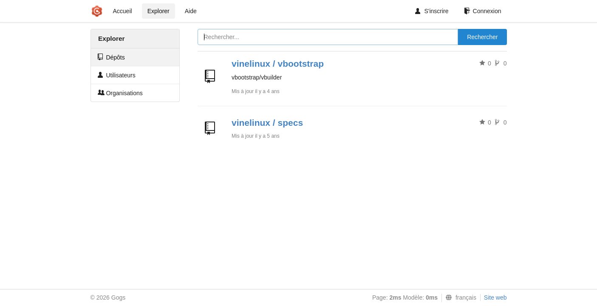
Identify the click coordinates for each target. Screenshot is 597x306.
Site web (495, 297)
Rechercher (482, 37)
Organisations (120, 92)
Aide (191, 11)
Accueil (122, 11)
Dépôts (111, 57)
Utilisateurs (117, 75)
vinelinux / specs (267, 123)
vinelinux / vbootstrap (278, 63)
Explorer (158, 11)
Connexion (482, 11)
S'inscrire (431, 11)
